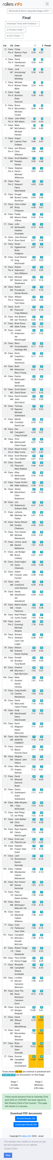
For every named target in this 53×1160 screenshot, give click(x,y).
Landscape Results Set (26, 1124)
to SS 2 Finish (13, 36)
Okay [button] (8, 1155)
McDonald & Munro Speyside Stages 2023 (28, 11)
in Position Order (15, 29)
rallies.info (26, 1136)
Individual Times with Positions (21, 23)
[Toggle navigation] (47, 3)
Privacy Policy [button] (11, 1148)
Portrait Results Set (26, 1118)
